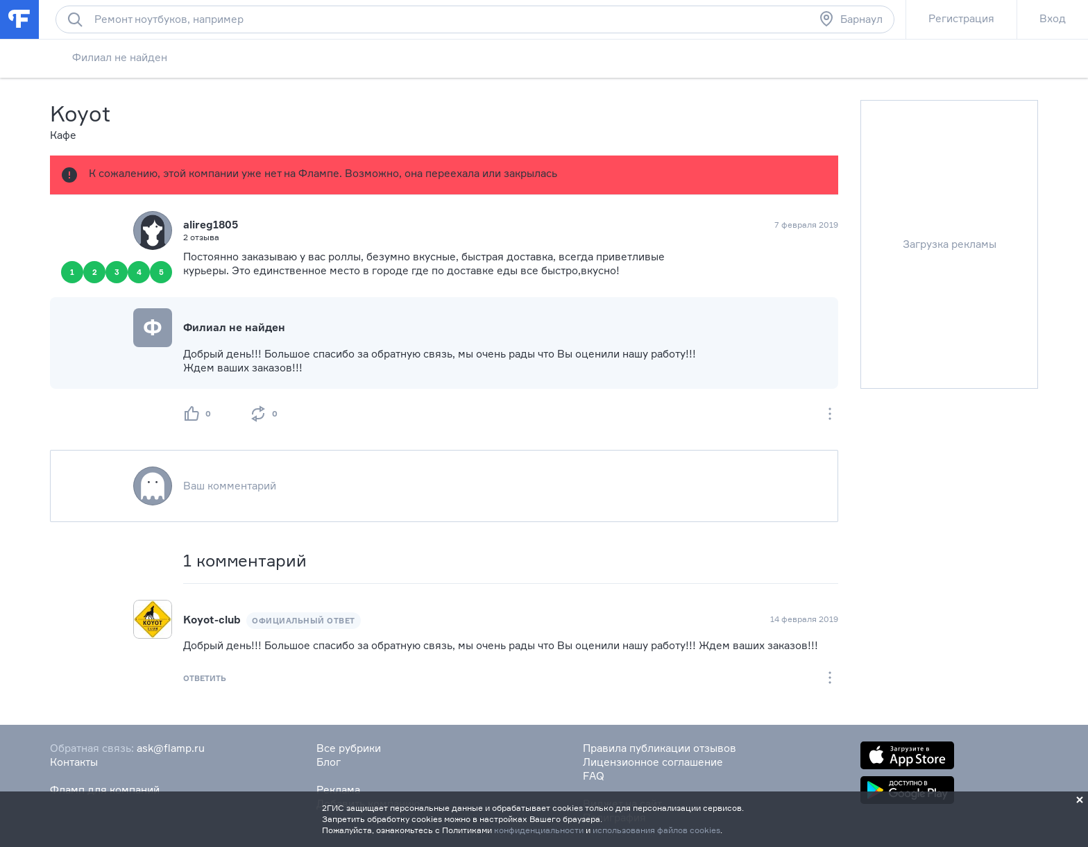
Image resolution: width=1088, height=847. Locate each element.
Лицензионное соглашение (653, 762)
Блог (328, 762)
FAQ (593, 775)
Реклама (338, 789)
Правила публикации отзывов (659, 748)
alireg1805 (210, 224)
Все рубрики (348, 748)
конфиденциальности (539, 830)
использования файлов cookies (656, 830)
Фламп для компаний (105, 789)
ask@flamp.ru (171, 748)
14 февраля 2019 (804, 619)
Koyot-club (212, 619)
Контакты (74, 762)
